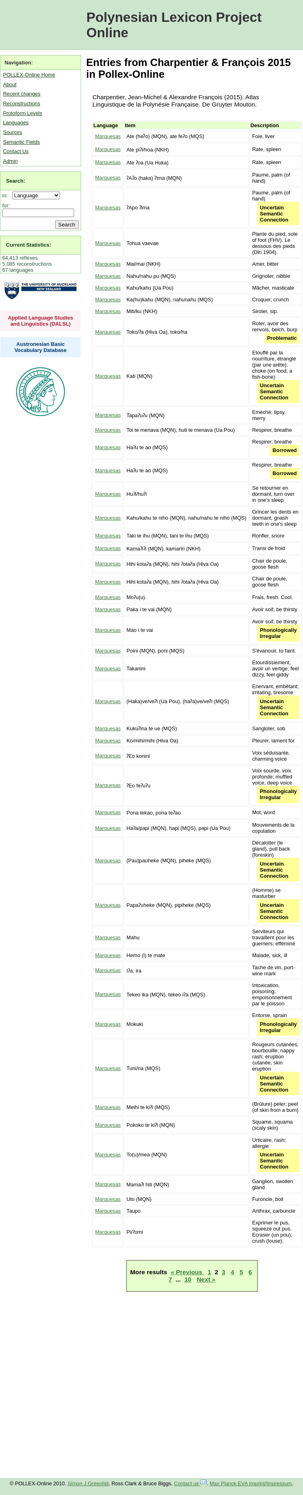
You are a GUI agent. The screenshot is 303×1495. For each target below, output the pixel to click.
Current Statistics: (28, 245)
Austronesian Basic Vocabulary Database (41, 347)
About (9, 84)
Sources (12, 132)
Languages (15, 122)
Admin (10, 161)
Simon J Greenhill (88, 1483)
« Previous (187, 1272)
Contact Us (15, 151)
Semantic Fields (21, 142)
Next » (206, 1279)
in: (6, 195)
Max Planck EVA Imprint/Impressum (250, 1483)
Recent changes (21, 94)
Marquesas (108, 136)
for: (6, 206)
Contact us (190, 1483)
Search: (15, 181)
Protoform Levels (22, 113)
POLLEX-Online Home (29, 75)
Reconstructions (21, 103)
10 (187, 1279)
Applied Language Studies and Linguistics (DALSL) (40, 321)
